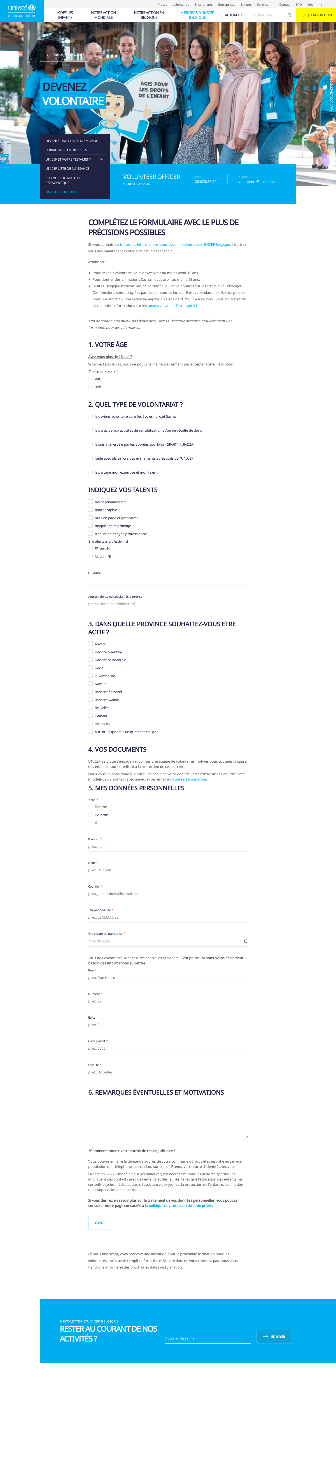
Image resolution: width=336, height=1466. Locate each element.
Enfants (246, 4)
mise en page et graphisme (117, 518)
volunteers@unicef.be (257, 181)
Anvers (100, 644)
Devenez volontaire (63, 192)
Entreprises (226, 4)
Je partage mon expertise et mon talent (126, 472)
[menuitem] (64, 15)
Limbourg (103, 723)
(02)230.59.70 (205, 181)
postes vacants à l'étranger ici (172, 305)
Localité (93, 1065)
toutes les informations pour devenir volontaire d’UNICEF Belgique (175, 244)
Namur (100, 684)
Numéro (94, 994)
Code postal (96, 1041)
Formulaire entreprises (66, 150)
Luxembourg (105, 675)
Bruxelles (102, 707)
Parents (262, 4)
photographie (106, 509)
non (98, 386)
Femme (101, 806)
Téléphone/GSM (99, 910)
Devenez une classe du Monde (72, 140)
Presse (162, 4)
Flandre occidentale (110, 660)
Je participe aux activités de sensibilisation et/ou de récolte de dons (148, 430)
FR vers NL (103, 548)
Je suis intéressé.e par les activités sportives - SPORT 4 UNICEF (144, 444)
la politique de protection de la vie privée (178, 1205)
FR (323, 5)
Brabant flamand (108, 691)
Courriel (94, 886)
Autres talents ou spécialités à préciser (116, 596)
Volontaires (181, 4)
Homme (101, 814)
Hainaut (101, 715)
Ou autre (94, 573)
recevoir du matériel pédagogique (64, 180)
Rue (91, 970)
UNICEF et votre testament (68, 159)
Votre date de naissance (105, 933)
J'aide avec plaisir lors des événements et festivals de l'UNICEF (144, 458)
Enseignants (204, 4)
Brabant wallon (107, 700)
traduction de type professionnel (121, 533)
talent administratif (110, 502)
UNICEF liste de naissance (67, 168)
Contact (284, 4)
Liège (99, 668)
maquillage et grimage (113, 525)
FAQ (299, 4)
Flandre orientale (108, 652)
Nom (91, 863)
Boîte (91, 1017)
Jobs (310, 4)
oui (97, 378)
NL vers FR (103, 556)
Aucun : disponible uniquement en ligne (126, 731)
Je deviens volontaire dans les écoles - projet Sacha (135, 416)
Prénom (93, 839)
